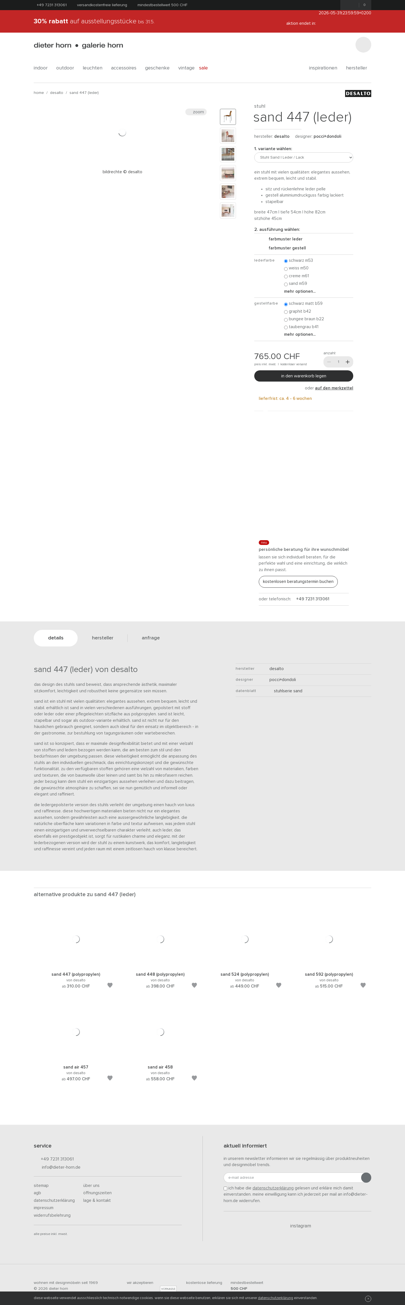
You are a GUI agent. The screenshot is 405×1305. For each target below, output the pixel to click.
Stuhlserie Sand (285, 691)
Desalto (56, 93)
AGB (37, 1193)
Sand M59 (295, 283)
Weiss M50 (296, 268)
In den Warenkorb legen (303, 376)
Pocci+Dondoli (327, 136)
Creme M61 (296, 276)
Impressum (43, 1208)
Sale (206, 68)
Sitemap (41, 1186)
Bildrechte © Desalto (122, 172)
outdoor (67, 68)
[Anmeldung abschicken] (366, 1178)
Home (39, 93)
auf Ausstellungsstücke (94, 21)
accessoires (126, 68)
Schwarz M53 (298, 260)
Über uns (91, 1186)
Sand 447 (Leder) (84, 93)
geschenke (159, 68)
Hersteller (358, 68)
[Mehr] (347, 362)
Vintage (186, 68)
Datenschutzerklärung (54, 1200)
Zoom (196, 112)
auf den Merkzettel (334, 388)
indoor (43, 68)
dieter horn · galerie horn (78, 45)
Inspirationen (325, 68)
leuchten (95, 68)
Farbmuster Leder (283, 239)
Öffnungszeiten (97, 1193)
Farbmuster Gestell (285, 248)
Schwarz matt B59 (303, 303)
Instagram (297, 1226)
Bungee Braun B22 (304, 319)
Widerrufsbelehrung (52, 1215)
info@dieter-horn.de (57, 1167)
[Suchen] (363, 45)
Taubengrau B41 (301, 327)
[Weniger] (329, 362)
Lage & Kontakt (97, 1200)
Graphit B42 (297, 311)
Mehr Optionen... (300, 291)
